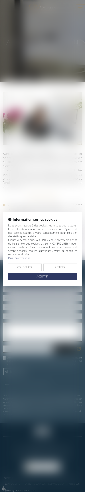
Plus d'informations (19, 258)
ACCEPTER (42, 276)
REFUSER (60, 267)
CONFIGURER (25, 267)
